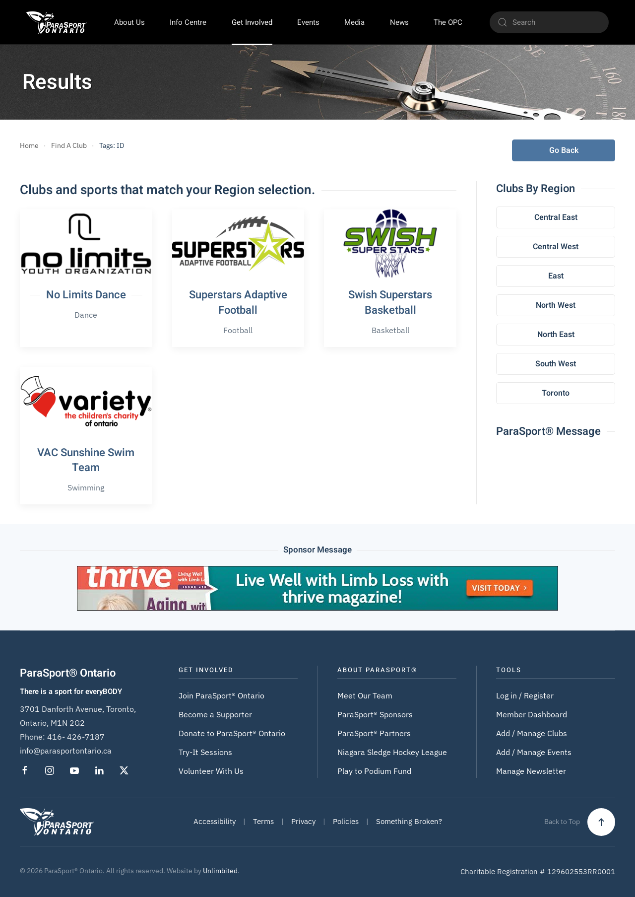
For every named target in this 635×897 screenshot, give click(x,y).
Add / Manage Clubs (531, 733)
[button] (601, 822)
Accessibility (214, 821)
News (399, 22)
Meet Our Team (364, 695)
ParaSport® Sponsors (375, 714)
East (556, 276)
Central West (555, 247)
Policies (346, 821)
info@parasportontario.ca (66, 751)
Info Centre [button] (188, 22)
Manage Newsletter (531, 771)
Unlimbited (220, 870)
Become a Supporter (215, 714)
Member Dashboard (531, 714)
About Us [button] (129, 22)
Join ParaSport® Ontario (221, 695)
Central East (555, 217)
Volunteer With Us (211, 771)
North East (555, 335)
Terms (263, 821)
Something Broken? (409, 821)
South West (555, 364)
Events (308, 22)
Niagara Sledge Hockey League (392, 752)
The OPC (448, 22)
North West (555, 305)
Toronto (556, 393)
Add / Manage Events (534, 752)
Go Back (563, 150)
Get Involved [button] (252, 22)
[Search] (549, 22)
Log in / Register (525, 695)
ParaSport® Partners (374, 733)
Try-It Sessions (205, 752)
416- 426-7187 (76, 737)
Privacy (303, 821)
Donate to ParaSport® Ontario (232, 733)
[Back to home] (56, 22)
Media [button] (354, 22)
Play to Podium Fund (374, 771)
